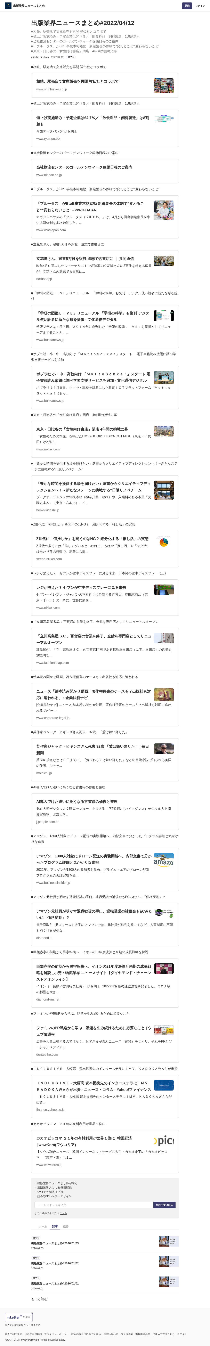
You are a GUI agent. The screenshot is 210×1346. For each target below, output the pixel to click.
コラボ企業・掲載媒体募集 (135, 1334)
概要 (65, 1226)
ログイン (200, 6)
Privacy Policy (27, 1339)
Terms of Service (49, 1339)
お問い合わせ (110, 1334)
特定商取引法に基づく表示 (86, 1334)
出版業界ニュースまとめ (29, 5)
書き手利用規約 (13, 1334)
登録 (187, 5)
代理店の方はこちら (164, 1334)
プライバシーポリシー (56, 1334)
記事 (55, 1226)
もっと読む (39, 1299)
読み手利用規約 (33, 1334)
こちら (63, 1213)
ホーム (43, 1226)
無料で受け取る (164, 1205)
